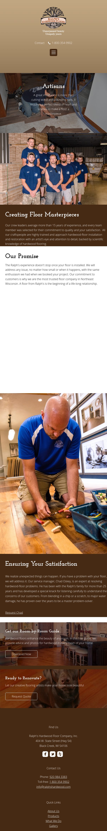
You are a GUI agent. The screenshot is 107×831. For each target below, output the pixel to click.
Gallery (53, 790)
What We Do (53, 785)
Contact (40, 43)
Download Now (21, 618)
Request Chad (14, 577)
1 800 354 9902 (59, 746)
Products (53, 780)
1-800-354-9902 (60, 43)
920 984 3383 (58, 741)
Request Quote (21, 661)
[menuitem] (53, 724)
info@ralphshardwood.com (53, 751)
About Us (53, 775)
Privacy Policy (30, 821)
